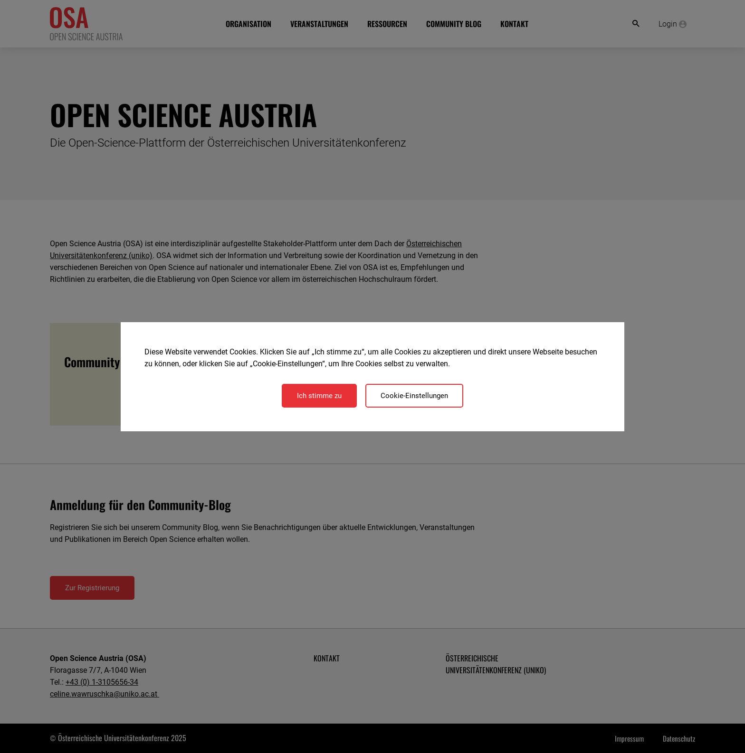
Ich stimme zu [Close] (319, 395)
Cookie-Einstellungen (414, 395)
